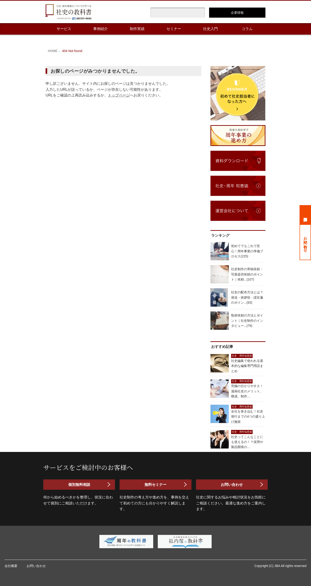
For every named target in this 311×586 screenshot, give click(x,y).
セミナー (173, 29)
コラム (247, 29)
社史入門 (210, 29)
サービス (64, 29)
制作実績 (137, 29)
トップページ (119, 95)
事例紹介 (100, 29)
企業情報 (237, 12)
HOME (52, 51)
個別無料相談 (305, 214)
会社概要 (11, 566)
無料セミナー (155, 485)
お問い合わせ (305, 242)
